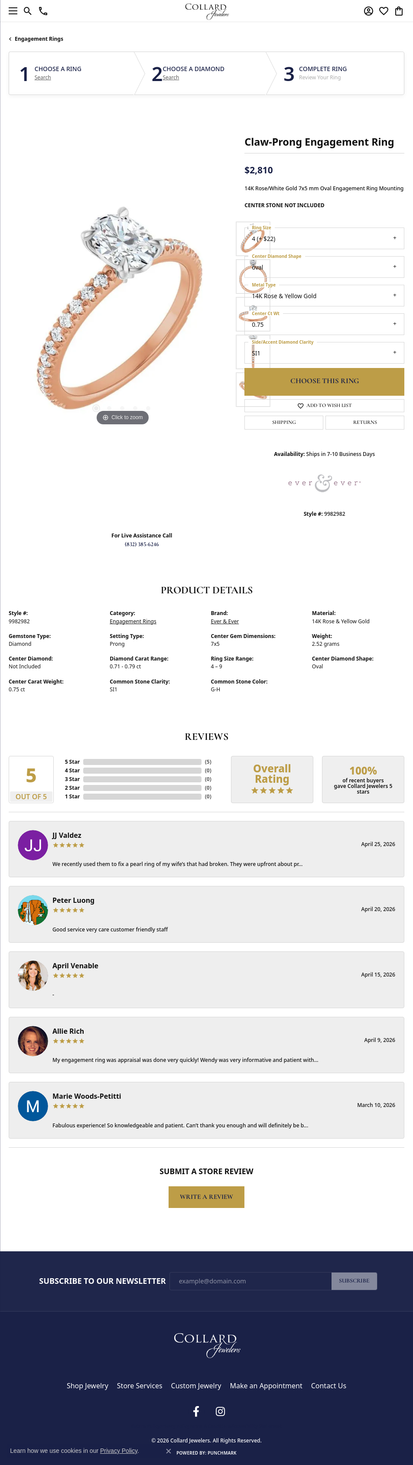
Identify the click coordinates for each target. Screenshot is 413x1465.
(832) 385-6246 (142, 544)
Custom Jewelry (196, 1385)
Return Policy (145, 1426)
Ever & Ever (225, 621)
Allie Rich (68, 1031)
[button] (28, 11)
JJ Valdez (66, 835)
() (208, 761)
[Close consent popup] (168, 1451)
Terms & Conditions (210, 1426)
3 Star (72, 779)
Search (43, 78)
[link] (43, 11)
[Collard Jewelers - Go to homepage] (206, 1343)
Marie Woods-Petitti (86, 1096)
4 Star (72, 770)
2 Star (72, 787)
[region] (122, 314)
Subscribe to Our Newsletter (102, 1281)
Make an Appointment (266, 1385)
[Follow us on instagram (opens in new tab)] (220, 1411)
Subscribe (354, 1281)
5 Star (72, 761)
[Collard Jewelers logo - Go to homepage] (206, 10)
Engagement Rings (39, 38)
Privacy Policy (174, 1426)
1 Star (72, 796)
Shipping (284, 422)
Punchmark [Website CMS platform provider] (222, 1453)
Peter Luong (73, 900)
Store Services (140, 1385)
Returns (365, 422)
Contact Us (328, 1385)
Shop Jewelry (87, 1385)
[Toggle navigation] (11, 11)
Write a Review (206, 1197)
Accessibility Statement (256, 1426)
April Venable (75, 965)
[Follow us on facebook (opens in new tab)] (196, 1411)
